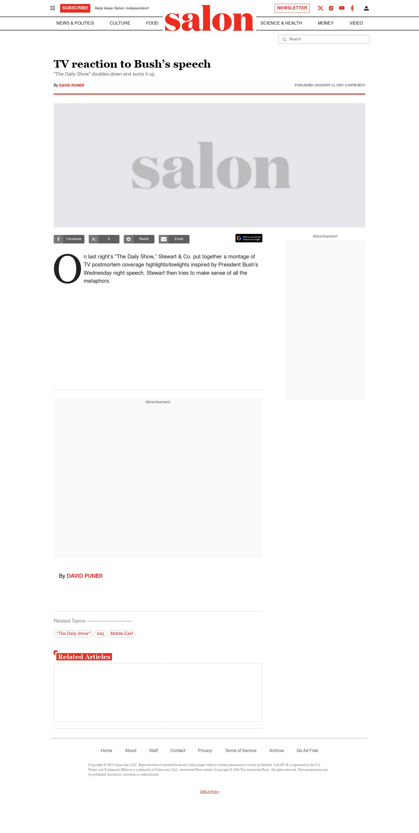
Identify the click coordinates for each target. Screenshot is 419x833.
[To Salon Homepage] (209, 18)
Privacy (205, 751)
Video (356, 23)
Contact (177, 751)
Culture (120, 23)
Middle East (121, 634)
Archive (276, 751)
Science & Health (281, 23)
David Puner (71, 85)
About (130, 751)
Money (326, 23)
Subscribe (75, 8)
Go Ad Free (307, 751)
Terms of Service (241, 751)
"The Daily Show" (73, 634)
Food (152, 23)
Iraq (100, 634)
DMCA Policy (209, 792)
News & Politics (75, 23)
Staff (153, 751)
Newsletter (292, 8)
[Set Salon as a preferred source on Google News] (249, 238)
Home (106, 751)
